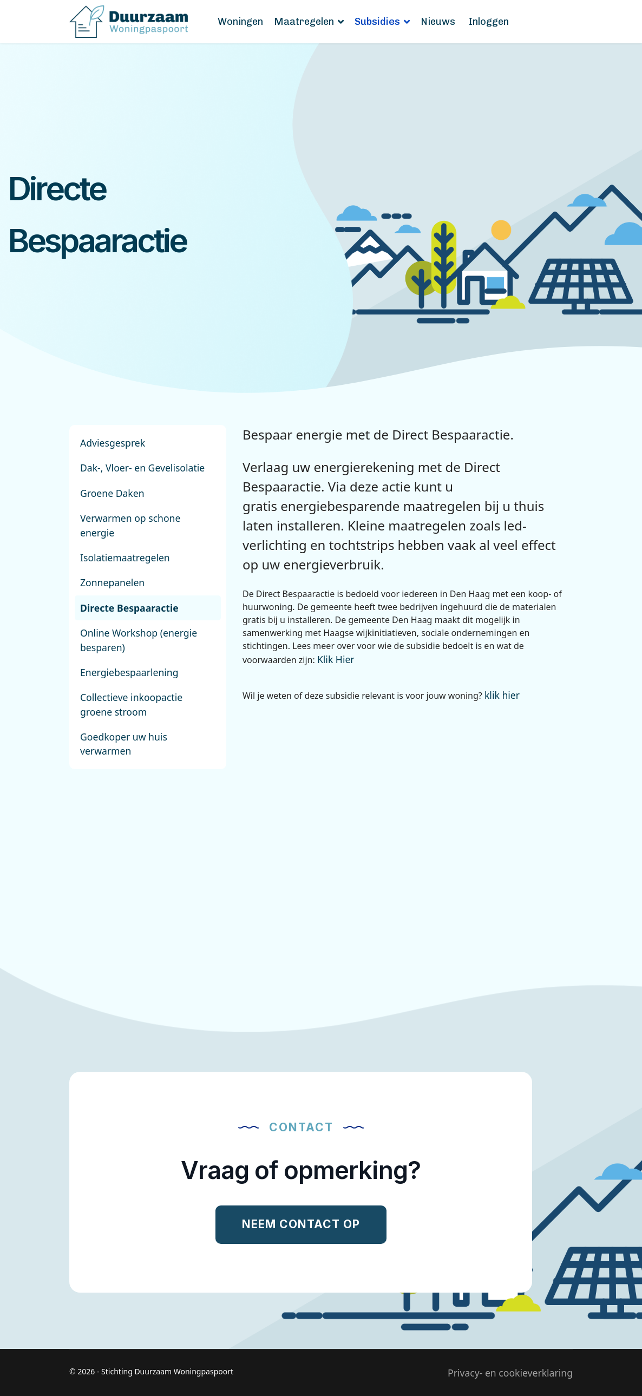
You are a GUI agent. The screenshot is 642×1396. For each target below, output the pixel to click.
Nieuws (438, 22)
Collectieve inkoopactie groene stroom (131, 704)
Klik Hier (336, 659)
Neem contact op (301, 1224)
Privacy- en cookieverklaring (510, 1372)
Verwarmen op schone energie (130, 525)
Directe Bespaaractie (129, 607)
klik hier (502, 695)
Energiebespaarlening (129, 672)
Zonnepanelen (112, 582)
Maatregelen (304, 22)
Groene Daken (112, 493)
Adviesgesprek (112, 442)
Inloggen (489, 22)
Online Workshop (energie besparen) (138, 639)
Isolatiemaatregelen (125, 557)
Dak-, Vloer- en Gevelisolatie (142, 467)
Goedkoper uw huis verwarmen (123, 743)
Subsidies (377, 22)
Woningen (240, 22)
